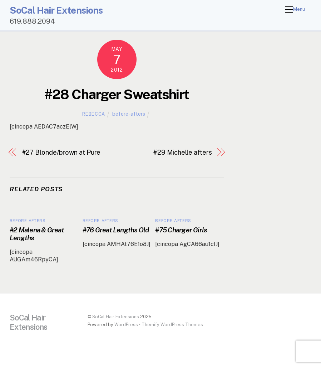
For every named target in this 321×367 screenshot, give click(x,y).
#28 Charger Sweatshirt (116, 94)
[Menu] (295, 10)
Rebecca (93, 114)
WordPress (126, 324)
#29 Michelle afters (182, 152)
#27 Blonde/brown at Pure (61, 152)
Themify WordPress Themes (172, 324)
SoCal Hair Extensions (115, 316)
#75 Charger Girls (181, 230)
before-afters (128, 114)
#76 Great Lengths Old (116, 230)
